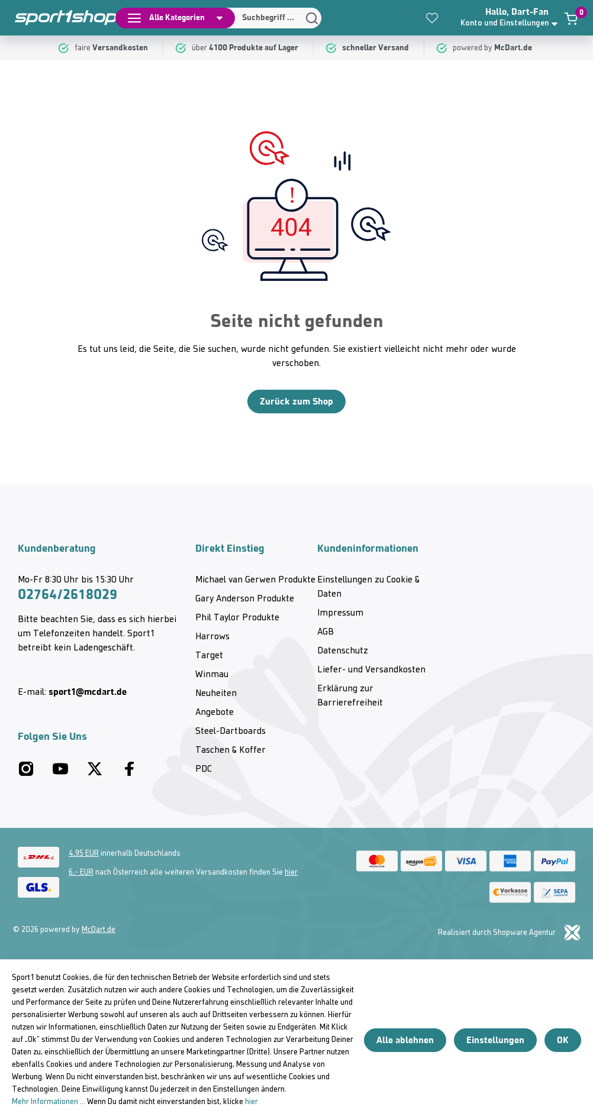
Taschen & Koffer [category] (230, 750)
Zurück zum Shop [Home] (296, 401)
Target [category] (209, 656)
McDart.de (98, 929)
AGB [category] (325, 632)
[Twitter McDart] (94, 773)
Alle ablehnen (405, 1039)
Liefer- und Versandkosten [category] (371, 670)
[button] (510, 18)
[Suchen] (269, 18)
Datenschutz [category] (342, 651)
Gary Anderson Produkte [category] (244, 599)
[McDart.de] (514, 48)
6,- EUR (81, 872)
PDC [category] (203, 769)
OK (563, 1039)
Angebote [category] (214, 712)
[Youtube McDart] (60, 773)
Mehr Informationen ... (48, 1102)
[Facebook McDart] (129, 773)
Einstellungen (495, 1039)
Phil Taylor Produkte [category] (237, 618)
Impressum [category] (340, 613)
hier (291, 872)
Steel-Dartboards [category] (230, 731)
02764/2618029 (67, 594)
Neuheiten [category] (216, 693)
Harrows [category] (212, 637)
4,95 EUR (84, 853)
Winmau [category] (211, 674)
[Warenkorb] (571, 18)
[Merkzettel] (432, 17)
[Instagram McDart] (26, 773)
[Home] (59, 18)
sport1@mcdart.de (88, 691)
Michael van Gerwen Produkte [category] (255, 580)
